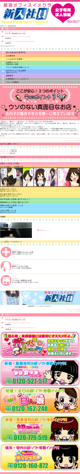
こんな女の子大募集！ (15, 59)
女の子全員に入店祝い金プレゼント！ (15, 199)
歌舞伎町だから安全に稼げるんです (14, 202)
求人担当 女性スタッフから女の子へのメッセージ (11, 195)
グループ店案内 (12, 82)
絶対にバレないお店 (20, 266)
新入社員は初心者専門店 (16, 52)
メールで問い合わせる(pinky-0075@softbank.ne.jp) (20, 41)
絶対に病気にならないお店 (22, 252)
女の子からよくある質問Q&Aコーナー (16, 72)
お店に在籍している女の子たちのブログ (8, 211)
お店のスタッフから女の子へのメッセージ (9, 190)
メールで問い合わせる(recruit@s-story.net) (17, 36)
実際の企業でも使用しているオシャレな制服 (11, 206)
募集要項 (9, 76)
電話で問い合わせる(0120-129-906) (15, 32)
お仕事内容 (10, 56)
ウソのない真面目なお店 (22, 280)
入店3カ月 (8, 150)
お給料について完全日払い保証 (12, 63)
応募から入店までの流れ (10, 163)
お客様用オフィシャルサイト (17, 79)
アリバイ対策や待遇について (17, 67)
